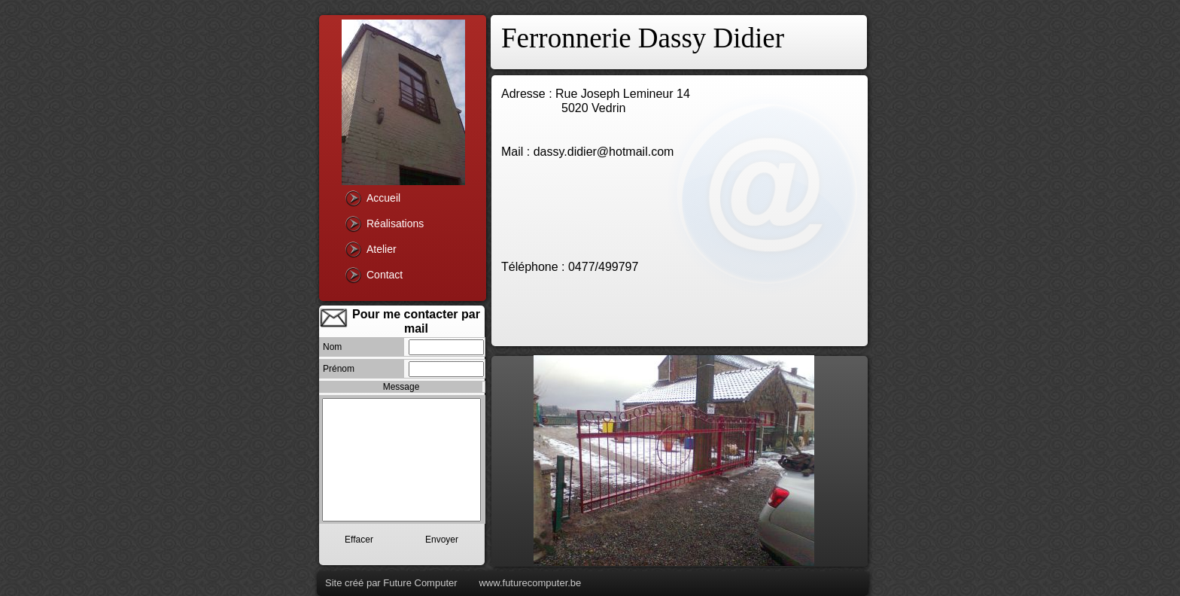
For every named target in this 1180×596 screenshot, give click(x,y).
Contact (384, 275)
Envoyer (441, 539)
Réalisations (395, 223)
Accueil (383, 198)
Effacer (359, 539)
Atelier (381, 249)
